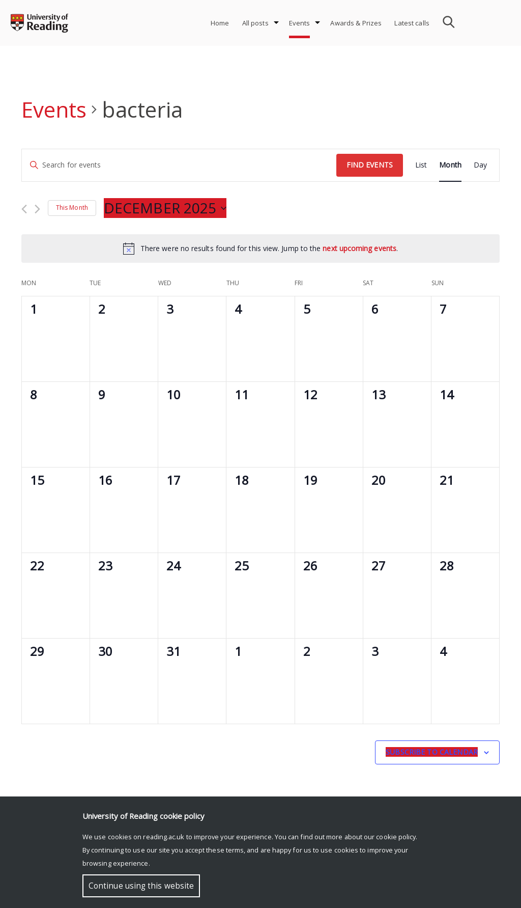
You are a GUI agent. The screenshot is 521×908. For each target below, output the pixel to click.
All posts (255, 22)
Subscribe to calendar (432, 752)
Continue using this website (141, 886)
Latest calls (411, 22)
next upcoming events (359, 248)
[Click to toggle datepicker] (165, 208)
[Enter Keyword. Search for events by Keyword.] (179, 165)
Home (220, 22)
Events (299, 22)
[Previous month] (24, 209)
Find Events (369, 165)
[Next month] (37, 209)
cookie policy (396, 836)
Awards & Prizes (356, 22)
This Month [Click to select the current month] (72, 207)
